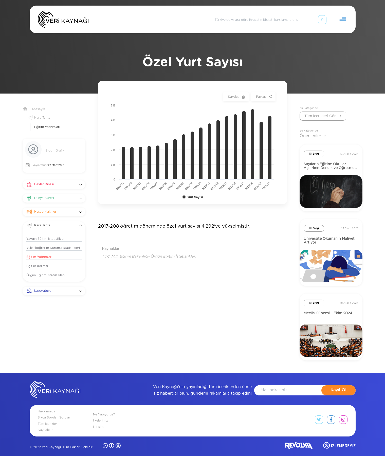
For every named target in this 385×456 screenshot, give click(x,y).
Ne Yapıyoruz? (104, 408)
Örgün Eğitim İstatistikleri (45, 269)
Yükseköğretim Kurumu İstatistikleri (53, 241)
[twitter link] (319, 414)
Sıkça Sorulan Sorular (54, 411)
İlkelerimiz (100, 414)
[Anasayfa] (63, 20)
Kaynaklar (45, 423)
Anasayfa (38, 103)
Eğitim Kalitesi (37, 260)
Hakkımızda (46, 405)
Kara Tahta (42, 111)
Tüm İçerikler (47, 417)
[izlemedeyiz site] (339, 440)
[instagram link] (343, 414)
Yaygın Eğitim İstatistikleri (45, 232)
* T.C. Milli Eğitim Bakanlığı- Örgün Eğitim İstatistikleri (149, 250)
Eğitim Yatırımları (47, 120)
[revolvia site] (299, 440)
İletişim (98, 420)
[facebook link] (331, 414)
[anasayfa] (55, 384)
